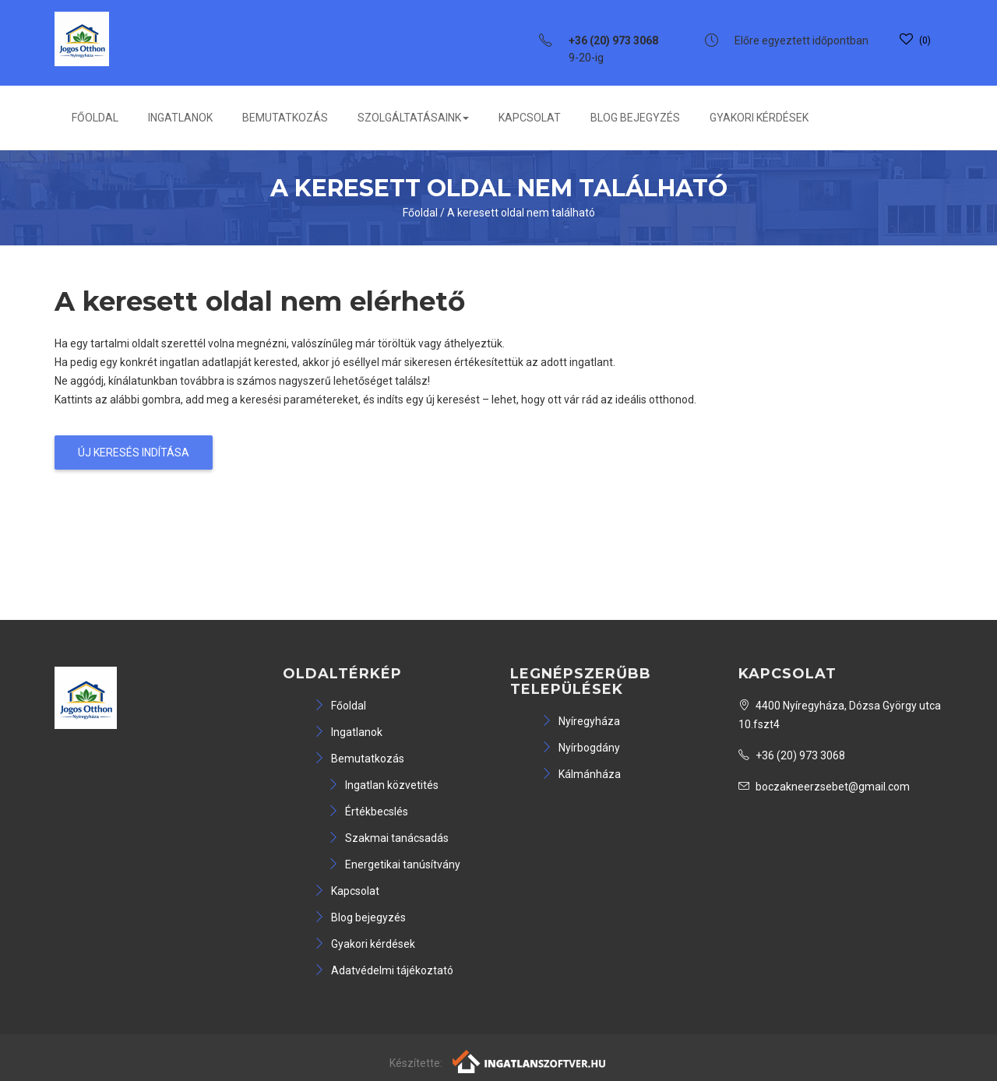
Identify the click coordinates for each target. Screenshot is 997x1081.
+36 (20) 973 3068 (791, 755)
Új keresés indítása (133, 452)
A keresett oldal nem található (521, 212)
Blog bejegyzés (635, 117)
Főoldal (95, 117)
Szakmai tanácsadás (388, 838)
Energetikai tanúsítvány (394, 864)
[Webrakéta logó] (530, 1061)
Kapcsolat (529, 117)
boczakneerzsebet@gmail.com (824, 786)
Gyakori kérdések (759, 117)
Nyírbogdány (580, 747)
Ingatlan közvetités (383, 785)
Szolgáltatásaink (413, 117)
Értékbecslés (368, 811)
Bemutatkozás (285, 117)
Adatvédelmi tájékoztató (383, 970)
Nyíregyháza (580, 721)
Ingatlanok (180, 117)
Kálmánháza (581, 774)
